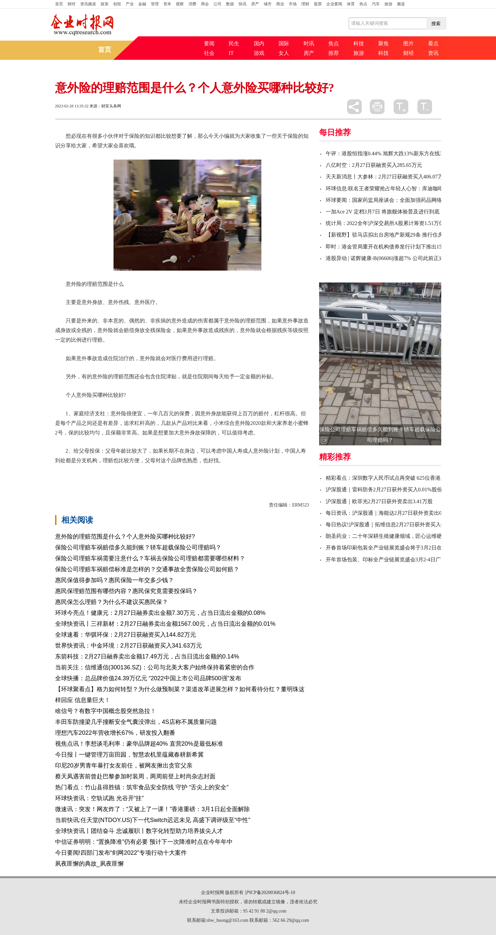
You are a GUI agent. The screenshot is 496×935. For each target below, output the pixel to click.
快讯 (243, 4)
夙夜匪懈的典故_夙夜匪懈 (89, 863)
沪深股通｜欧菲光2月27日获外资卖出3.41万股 (379, 501)
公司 (217, 4)
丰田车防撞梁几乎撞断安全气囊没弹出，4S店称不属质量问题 (136, 722)
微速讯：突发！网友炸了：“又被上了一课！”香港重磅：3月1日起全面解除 (152, 809)
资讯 (433, 53)
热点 (363, 4)
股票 (318, 4)
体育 (351, 4)
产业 (130, 4)
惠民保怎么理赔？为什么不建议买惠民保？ (111, 602)
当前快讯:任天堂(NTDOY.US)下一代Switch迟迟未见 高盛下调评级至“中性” (152, 820)
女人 (284, 53)
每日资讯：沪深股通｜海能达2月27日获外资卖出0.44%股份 (394, 513)
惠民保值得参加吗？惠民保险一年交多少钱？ (114, 580)
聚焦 (383, 43)
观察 (180, 4)
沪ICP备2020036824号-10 (270, 892)
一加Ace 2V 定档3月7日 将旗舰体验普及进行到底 (383, 211)
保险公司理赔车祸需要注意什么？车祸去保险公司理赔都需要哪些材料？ (150, 558)
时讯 (309, 43)
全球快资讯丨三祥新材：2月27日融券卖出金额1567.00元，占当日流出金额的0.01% (165, 623)
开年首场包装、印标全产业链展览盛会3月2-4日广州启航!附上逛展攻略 (408, 559)
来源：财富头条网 (105, 106)
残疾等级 (206, 472)
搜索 (436, 23)
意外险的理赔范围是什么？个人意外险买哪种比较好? (125, 536)
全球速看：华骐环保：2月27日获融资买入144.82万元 (125, 634)
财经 (72, 4)
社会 (209, 53)
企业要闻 (334, 4)
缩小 (424, 106)
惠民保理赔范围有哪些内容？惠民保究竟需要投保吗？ (126, 591)
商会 (205, 4)
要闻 (209, 43)
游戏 (259, 53)
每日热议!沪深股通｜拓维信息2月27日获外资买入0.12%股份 (395, 524)
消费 (192, 4)
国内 (259, 43)
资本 (167, 4)
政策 (105, 4)
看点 (433, 43)
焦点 (333, 43)
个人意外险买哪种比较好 (166, 472)
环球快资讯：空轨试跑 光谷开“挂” (99, 798)
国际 (284, 43)
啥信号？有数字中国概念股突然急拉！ (105, 711)
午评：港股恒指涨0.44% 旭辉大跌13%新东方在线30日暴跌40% (398, 153)
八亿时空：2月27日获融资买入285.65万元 (374, 165)
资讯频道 (88, 4)
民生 (234, 43)
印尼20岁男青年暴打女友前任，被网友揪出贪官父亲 (123, 765)
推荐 (333, 53)
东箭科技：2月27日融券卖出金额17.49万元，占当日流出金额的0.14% (147, 656)
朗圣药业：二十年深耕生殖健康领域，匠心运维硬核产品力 (394, 536)
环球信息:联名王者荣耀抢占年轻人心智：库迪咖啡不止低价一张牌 (403, 188)
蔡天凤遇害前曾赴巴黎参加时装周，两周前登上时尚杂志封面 (135, 776)
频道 (401, 4)
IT (231, 53)
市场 (293, 4)
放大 (401, 106)
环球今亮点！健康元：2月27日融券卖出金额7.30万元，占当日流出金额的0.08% (160, 613)
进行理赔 (229, 472)
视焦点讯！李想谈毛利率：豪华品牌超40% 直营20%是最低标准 (139, 743)
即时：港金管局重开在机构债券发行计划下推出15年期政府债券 (400, 246)
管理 (155, 4)
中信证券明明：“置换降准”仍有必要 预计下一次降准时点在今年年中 (144, 842)
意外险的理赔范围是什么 (107, 472)
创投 (117, 4)
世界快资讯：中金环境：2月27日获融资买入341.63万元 (128, 645)
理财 (305, 4)
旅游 (388, 4)
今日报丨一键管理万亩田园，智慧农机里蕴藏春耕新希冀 (129, 754)
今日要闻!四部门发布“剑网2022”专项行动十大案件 (121, 852)
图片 (408, 43)
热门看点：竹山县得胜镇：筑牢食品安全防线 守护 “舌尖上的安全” (142, 787)
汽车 (376, 4)
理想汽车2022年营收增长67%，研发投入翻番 (115, 732)
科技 (358, 43)
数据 (230, 4)
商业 (280, 4)
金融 (142, 4)
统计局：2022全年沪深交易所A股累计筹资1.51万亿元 (388, 223)
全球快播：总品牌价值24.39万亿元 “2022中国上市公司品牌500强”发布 (148, 678)
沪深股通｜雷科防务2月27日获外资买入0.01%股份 (384, 489)
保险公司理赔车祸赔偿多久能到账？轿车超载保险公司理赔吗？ (138, 547)
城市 (268, 4)
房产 (255, 4)
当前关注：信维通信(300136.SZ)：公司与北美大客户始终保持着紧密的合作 (154, 667)
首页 (59, 4)
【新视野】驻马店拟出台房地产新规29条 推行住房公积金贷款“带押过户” (410, 235)
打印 (377, 106)
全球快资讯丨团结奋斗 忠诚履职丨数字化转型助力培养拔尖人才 (139, 831)
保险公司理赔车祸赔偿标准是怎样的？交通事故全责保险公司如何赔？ (147, 569)
